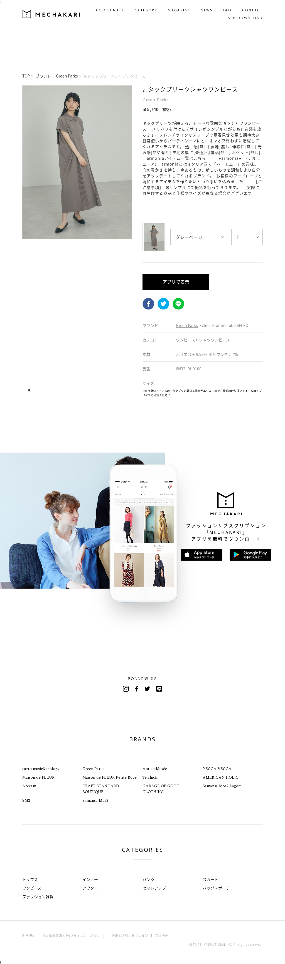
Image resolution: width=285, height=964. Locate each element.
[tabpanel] (77, 241)
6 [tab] (50, 390)
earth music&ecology (40, 769)
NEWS (206, 10)
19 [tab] (104, 390)
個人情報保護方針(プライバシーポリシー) (74, 935)
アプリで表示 (176, 281)
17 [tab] (96, 390)
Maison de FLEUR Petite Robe (109, 777)
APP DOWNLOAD (245, 18)
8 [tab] (58, 390)
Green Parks (93, 769)
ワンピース (31, 888)
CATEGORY (146, 10)
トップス (30, 879)
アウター (90, 888)
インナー (90, 879)
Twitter (163, 304)
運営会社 (161, 935)
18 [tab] (100, 390)
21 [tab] (113, 390)
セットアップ (154, 888)
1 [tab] (29, 390)
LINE (178, 304)
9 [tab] (63, 390)
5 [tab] (46, 390)
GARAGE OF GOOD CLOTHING (161, 789)
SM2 (26, 800)
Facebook (148, 304)
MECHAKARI (51, 14)
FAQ (227, 10)
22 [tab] (117, 390)
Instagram (125, 688)
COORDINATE (110, 10)
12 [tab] (75, 390)
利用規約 (29, 935)
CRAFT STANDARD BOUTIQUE (100, 789)
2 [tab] (33, 390)
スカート (210, 879)
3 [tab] (38, 390)
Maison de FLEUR (38, 777)
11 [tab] (71, 390)
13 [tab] (79, 390)
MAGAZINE (179, 10)
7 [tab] (54, 390)
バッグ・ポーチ (216, 888)
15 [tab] (88, 390)
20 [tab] (109, 390)
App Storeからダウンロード (201, 555)
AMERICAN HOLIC (221, 777)
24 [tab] (125, 390)
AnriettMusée (154, 769)
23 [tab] (121, 390)
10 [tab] (67, 390)
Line (159, 688)
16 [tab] (92, 390)
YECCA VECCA (217, 769)
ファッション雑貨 (37, 896)
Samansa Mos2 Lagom (222, 786)
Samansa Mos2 (95, 800)
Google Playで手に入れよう (250, 555)
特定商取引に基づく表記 (130, 935)
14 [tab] (84, 390)
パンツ (148, 879)
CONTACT (252, 10)
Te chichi (150, 777)
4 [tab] (42, 390)
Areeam (29, 786)
